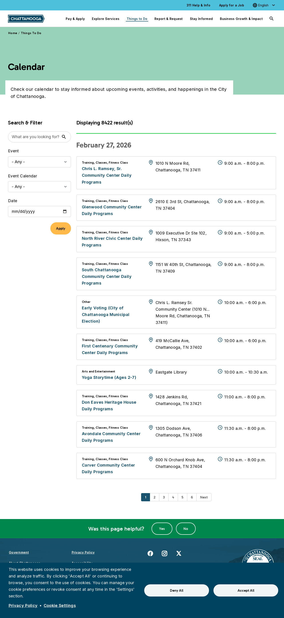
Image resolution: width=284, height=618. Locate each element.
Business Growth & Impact (241, 19)
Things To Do (31, 33)
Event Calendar (22, 176)
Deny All (176, 590)
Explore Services (105, 19)
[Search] (271, 18)
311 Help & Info (198, 5)
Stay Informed (201, 19)
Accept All (246, 590)
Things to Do (137, 19)
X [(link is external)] (178, 553)
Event (13, 151)
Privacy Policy (83, 552)
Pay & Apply (75, 19)
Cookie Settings (60, 605)
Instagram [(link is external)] (164, 553)
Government (19, 552)
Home (12, 33)
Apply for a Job (231, 5)
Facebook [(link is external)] (150, 553)
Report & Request (168, 19)
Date (12, 200)
